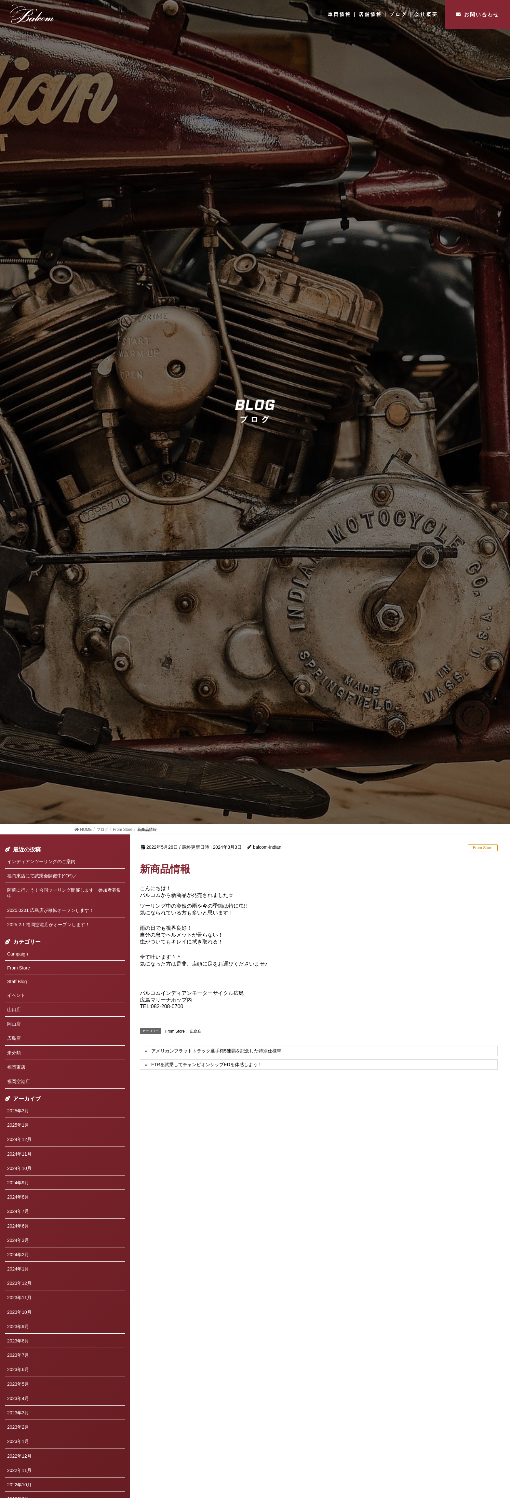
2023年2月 (18, 1427)
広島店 (196, 1031)
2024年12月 (19, 1139)
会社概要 (426, 14)
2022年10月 (19, 1484)
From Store (482, 847)
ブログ (398, 14)
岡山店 (14, 1023)
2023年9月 (18, 1326)
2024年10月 (19, 1168)
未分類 (14, 1052)
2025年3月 (18, 1110)
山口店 (14, 1009)
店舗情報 (370, 14)
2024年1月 (18, 1268)
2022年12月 (19, 1456)
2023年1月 (18, 1441)
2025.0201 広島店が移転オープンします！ (50, 910)
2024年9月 (18, 1182)
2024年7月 (18, 1211)
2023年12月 (19, 1283)
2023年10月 (19, 1312)
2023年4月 (18, 1398)
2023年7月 (18, 1355)
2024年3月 (18, 1240)
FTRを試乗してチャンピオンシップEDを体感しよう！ (206, 1064)
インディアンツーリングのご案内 (41, 861)
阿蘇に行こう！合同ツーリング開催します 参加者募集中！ (64, 893)
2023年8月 (18, 1340)
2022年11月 (19, 1470)
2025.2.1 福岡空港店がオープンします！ (48, 924)
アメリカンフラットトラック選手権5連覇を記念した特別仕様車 (216, 1050)
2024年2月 (18, 1254)
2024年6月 (18, 1226)
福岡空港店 (18, 1081)
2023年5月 (18, 1384)
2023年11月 (19, 1297)
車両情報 (340, 14)
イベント (16, 995)
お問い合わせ (481, 14)
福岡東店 (16, 1067)
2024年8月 (18, 1197)
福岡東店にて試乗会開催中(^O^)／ (42, 875)
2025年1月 (18, 1125)
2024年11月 (19, 1154)
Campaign (17, 953)
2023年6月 (18, 1369)
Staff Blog (17, 981)
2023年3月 (18, 1412)
